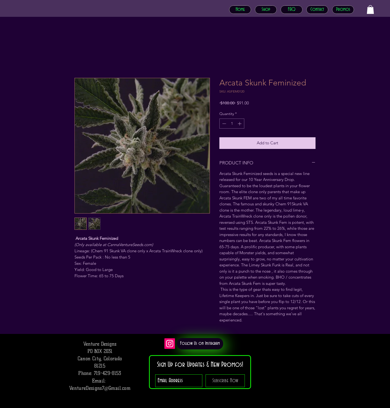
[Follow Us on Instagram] (200, 343)
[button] (370, 9)
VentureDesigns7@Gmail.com (100, 388)
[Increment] (240, 123)
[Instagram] (169, 343)
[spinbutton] (232, 123)
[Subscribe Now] (225, 380)
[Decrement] (223, 123)
